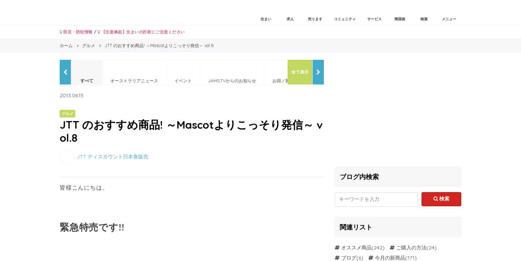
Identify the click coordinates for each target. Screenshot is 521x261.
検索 (441, 199)
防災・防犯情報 (76, 31)
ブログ (348, 257)
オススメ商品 (356, 247)
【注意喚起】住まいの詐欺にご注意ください (141, 31)
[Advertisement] (398, 110)
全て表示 (300, 72)
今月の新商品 (390, 257)
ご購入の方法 (411, 247)
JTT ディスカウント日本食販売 (112, 156)
